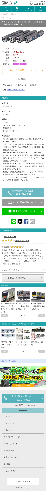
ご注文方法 (8, 417)
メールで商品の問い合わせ (22, 202)
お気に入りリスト (11, 444)
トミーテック (7, 18)
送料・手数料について (16, 90)
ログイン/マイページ (12, 437)
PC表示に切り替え (23, 482)
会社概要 (7, 464)
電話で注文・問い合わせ (24, 193)
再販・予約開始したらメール (23, 70)
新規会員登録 (9, 450)
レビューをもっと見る (10, 270)
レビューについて (11, 471)
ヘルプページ (9, 423)
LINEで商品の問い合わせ (21, 211)
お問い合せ (8, 430)
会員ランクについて (11, 457)
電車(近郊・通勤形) (9, 14)
